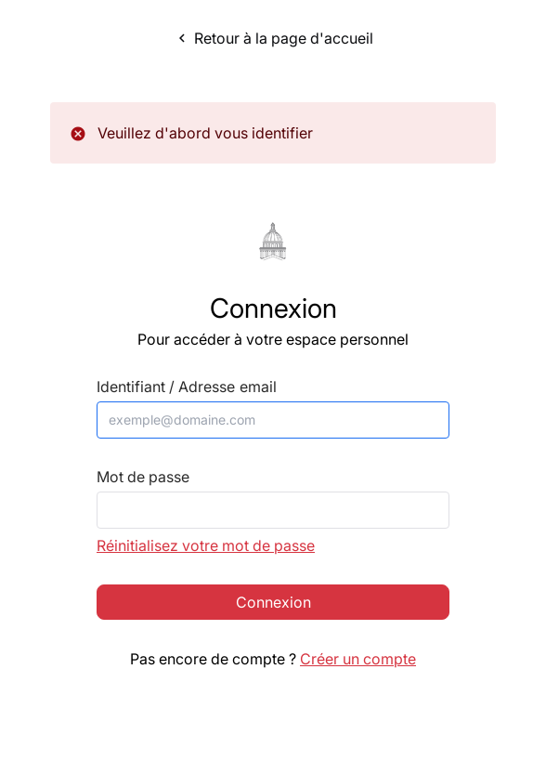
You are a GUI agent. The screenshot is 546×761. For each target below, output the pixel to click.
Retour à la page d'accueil (273, 38)
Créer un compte (358, 658)
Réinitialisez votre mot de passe (206, 545)
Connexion (273, 602)
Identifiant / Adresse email (187, 387)
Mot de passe (143, 477)
